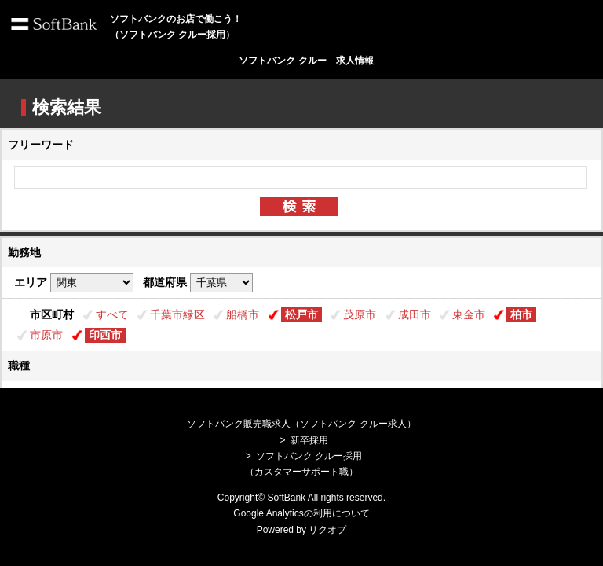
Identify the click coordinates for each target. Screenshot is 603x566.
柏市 (521, 314)
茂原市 (359, 314)
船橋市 (242, 314)
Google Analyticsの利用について (301, 513)
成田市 (414, 314)
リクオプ (327, 529)
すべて (112, 314)
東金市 (468, 314)
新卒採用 (309, 440)
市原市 (46, 335)
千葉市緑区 (177, 314)
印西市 (105, 335)
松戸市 (301, 314)
